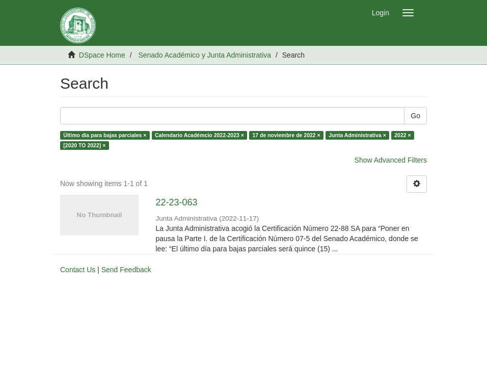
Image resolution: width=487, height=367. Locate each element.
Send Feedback (126, 270)
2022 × (402, 135)
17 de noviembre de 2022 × (286, 135)
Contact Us (77, 270)
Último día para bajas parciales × (104, 135)
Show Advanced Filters (391, 160)
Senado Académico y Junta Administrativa (204, 55)
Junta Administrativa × (357, 135)
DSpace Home (102, 55)
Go (415, 116)
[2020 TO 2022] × (84, 145)
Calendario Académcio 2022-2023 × (199, 135)
